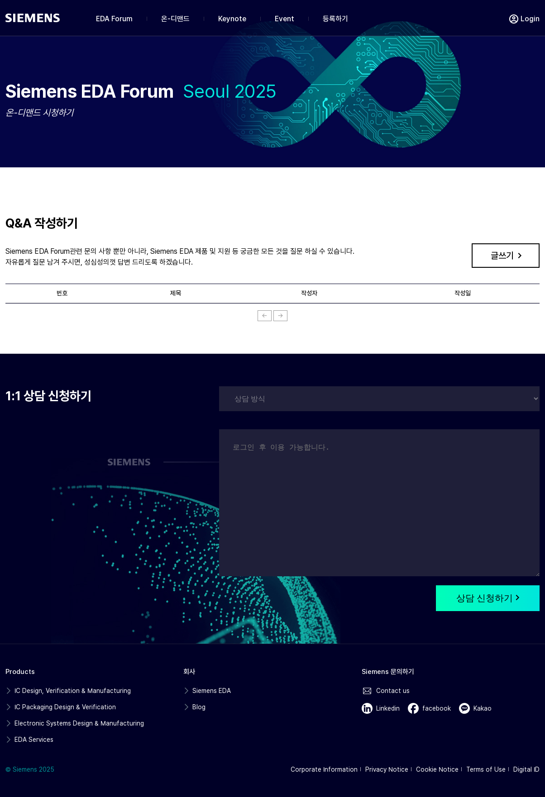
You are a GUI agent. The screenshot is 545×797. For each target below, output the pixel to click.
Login (530, 18)
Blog (199, 707)
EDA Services (33, 739)
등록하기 (335, 18)
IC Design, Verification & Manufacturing (72, 690)
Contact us (393, 690)
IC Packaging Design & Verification (65, 707)
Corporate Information (324, 769)
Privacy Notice (386, 769)
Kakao (482, 708)
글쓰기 (502, 255)
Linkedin (388, 708)
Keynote (232, 18)
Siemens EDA (211, 690)
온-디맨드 (175, 18)
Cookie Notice (437, 769)
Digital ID (526, 769)
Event (284, 18)
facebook (436, 708)
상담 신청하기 (487, 598)
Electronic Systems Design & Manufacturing (79, 723)
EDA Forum (114, 18)
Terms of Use (486, 769)
